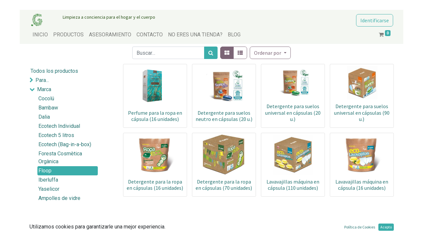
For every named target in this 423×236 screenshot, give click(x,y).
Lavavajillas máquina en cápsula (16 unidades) (361, 184)
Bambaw (48, 108)
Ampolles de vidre (59, 198)
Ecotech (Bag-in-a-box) (64, 144)
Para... (42, 80)
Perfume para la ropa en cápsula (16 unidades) (155, 115)
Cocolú (46, 98)
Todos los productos (54, 71)
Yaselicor (48, 189)
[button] (270, 53)
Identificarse (374, 20)
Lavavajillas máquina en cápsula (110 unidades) (292, 184)
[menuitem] (40, 34)
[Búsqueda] (211, 53)
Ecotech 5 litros (56, 135)
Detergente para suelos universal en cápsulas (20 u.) (293, 112)
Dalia (44, 117)
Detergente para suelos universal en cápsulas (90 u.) (362, 112)
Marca (44, 89)
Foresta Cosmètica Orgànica (60, 157)
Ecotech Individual (59, 126)
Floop (45, 170)
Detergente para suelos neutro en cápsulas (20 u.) (224, 115)
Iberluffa (48, 180)
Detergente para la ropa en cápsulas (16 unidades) (155, 184)
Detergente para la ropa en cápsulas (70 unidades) (224, 184)
